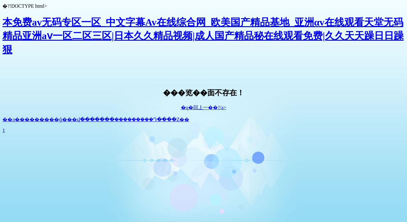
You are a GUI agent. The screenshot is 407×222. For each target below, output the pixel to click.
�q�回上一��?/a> (203, 107)
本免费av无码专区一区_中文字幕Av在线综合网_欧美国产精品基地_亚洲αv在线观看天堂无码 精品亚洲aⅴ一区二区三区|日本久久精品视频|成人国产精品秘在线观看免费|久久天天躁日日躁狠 (203, 36)
